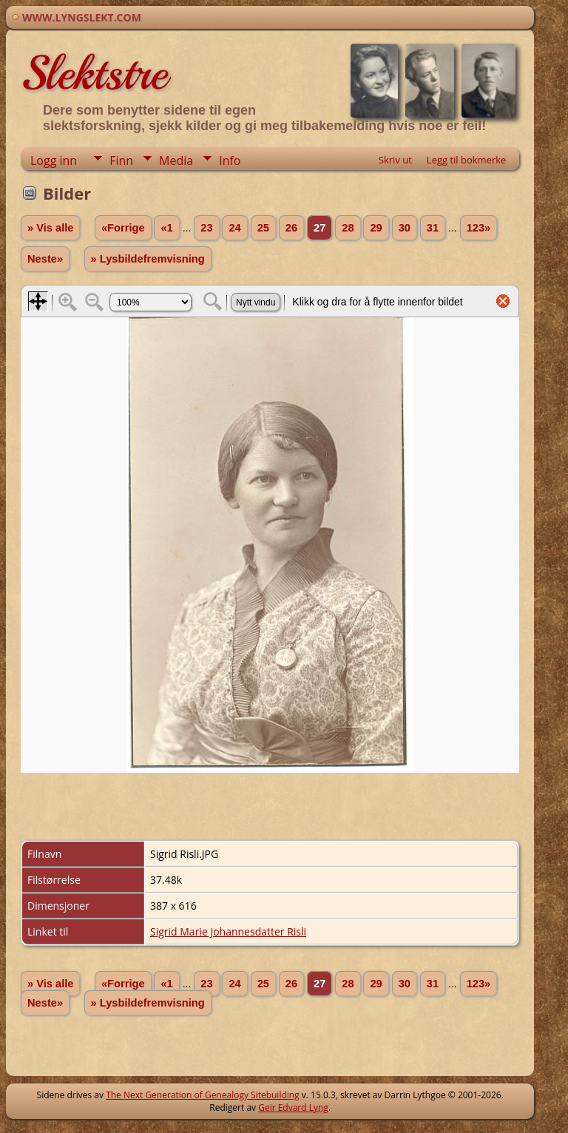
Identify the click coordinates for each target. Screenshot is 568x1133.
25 (263, 228)
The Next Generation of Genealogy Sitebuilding (203, 1095)
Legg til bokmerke (467, 159)
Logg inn (53, 160)
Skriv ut (395, 159)
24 (234, 228)
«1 (166, 228)
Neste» (45, 259)
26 (291, 228)
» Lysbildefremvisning (148, 259)
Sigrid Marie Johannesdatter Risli (228, 931)
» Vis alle (50, 228)
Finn (121, 160)
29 (376, 228)
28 (348, 228)
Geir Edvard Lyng (293, 1107)
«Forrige (123, 228)
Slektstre (94, 73)
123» (479, 228)
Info (229, 160)
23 (206, 228)
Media (176, 160)
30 (404, 228)
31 (433, 228)
